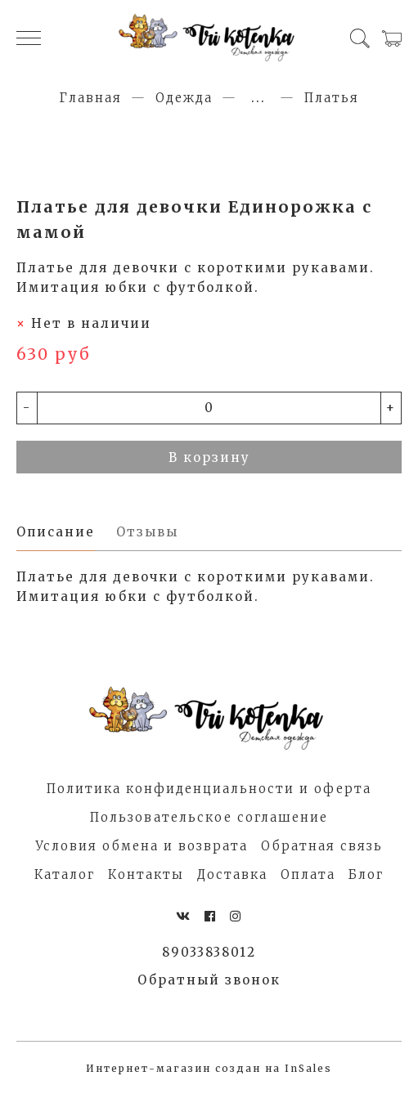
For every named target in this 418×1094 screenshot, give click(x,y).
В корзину (209, 457)
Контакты (146, 874)
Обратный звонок (209, 980)
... (258, 98)
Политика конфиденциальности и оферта (209, 788)
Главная (90, 97)
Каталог (64, 874)
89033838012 (209, 952)
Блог (366, 874)
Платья (331, 97)
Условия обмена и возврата (141, 846)
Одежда (184, 97)
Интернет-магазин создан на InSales (209, 1068)
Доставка (232, 874)
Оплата (308, 874)
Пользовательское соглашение (209, 817)
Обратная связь (322, 846)
